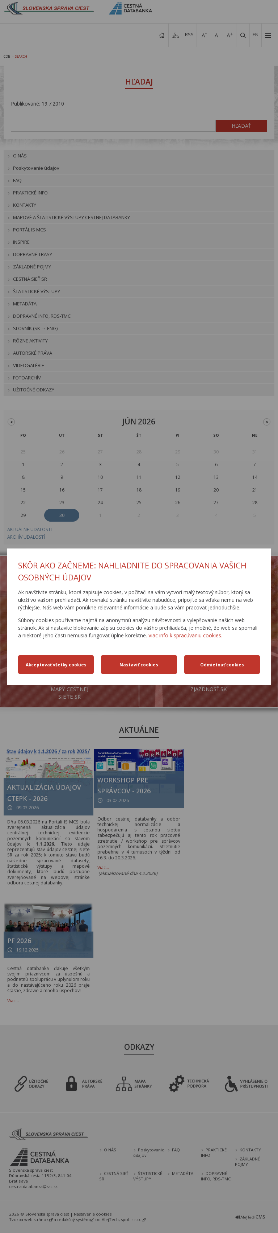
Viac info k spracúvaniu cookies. (185, 635)
